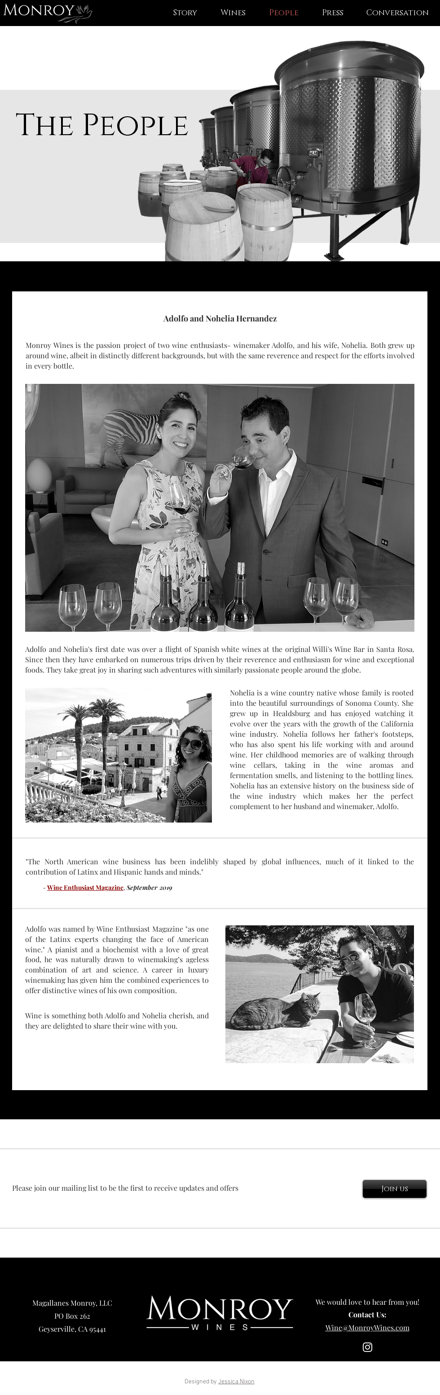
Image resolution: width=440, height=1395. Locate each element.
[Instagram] (367, 1347)
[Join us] (395, 1189)
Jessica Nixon (236, 1382)
